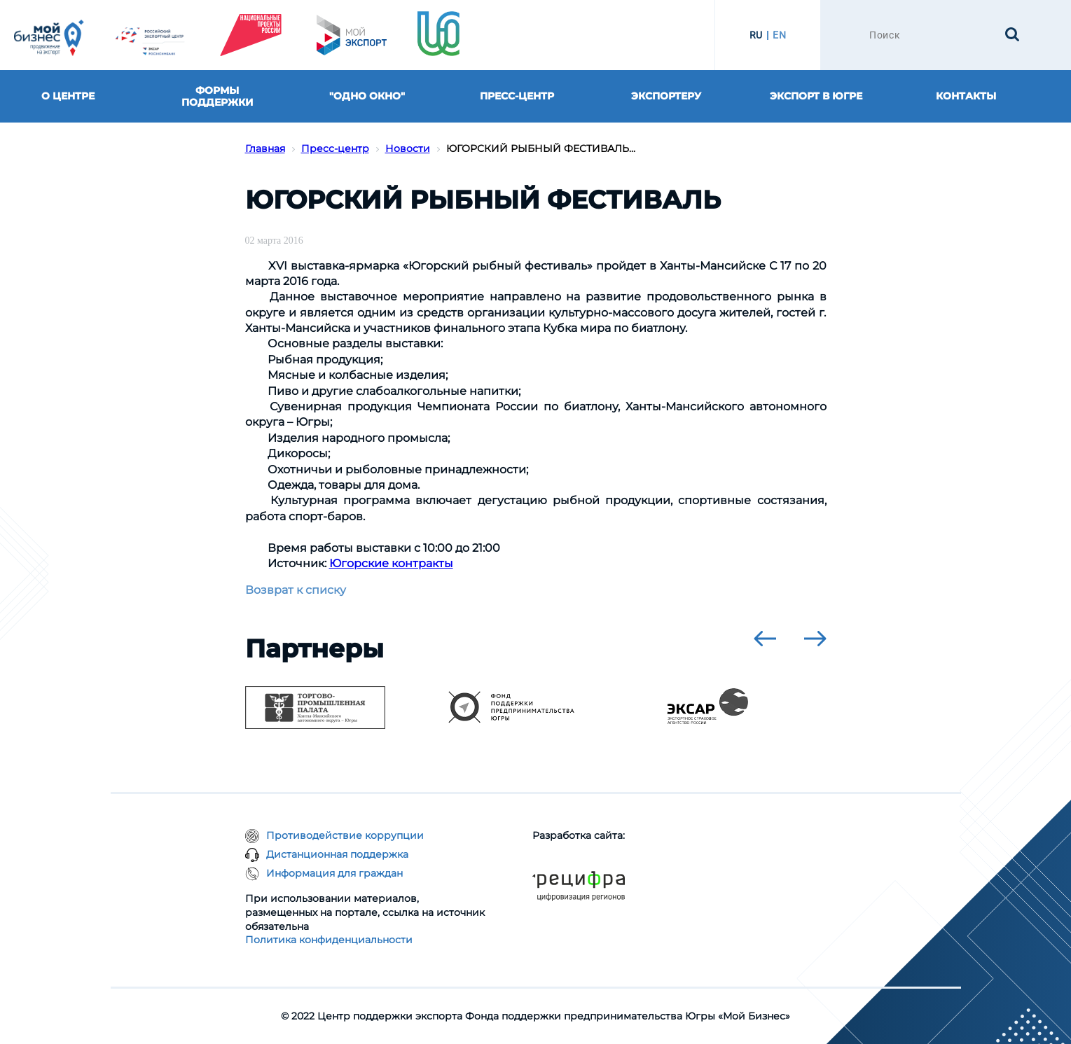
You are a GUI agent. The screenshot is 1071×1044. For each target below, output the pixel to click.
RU (756, 35)
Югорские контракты (391, 563)
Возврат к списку (295, 590)
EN (779, 35)
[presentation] (765, 638)
